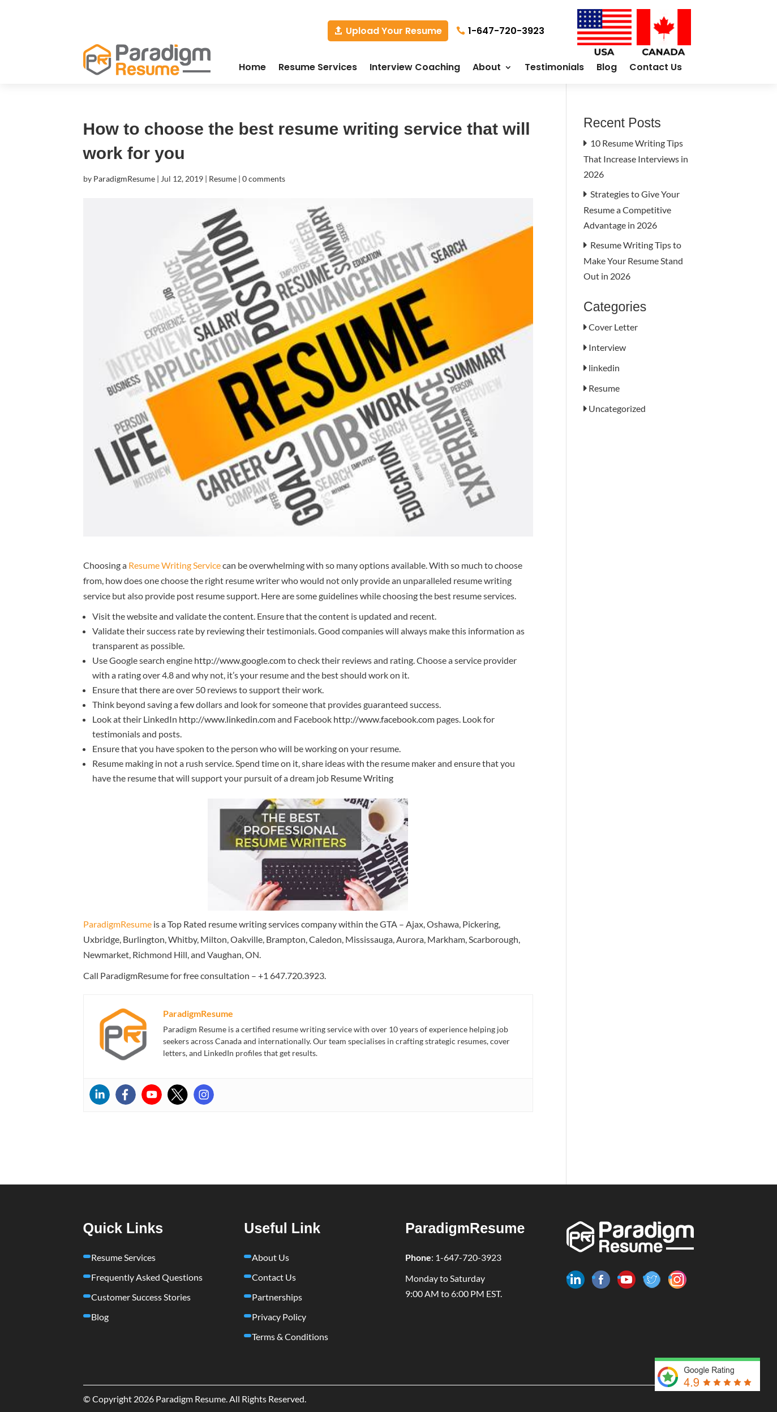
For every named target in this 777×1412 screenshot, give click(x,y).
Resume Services (317, 68)
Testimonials (554, 68)
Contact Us (655, 68)
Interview (607, 347)
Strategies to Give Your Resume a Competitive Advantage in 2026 (631, 209)
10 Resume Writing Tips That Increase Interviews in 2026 (635, 158)
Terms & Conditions (290, 1336)
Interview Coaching (415, 68)
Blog (606, 68)
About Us (270, 1257)
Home (252, 68)
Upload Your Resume (394, 30)
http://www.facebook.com (384, 719)
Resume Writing (361, 777)
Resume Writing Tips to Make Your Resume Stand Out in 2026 (633, 260)
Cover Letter (613, 326)
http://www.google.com (240, 660)
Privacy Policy (279, 1316)
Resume (223, 178)
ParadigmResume (124, 178)
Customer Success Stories (141, 1296)
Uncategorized (617, 408)
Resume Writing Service (174, 565)
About (487, 68)
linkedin (604, 367)
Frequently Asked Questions (147, 1277)
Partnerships (277, 1296)
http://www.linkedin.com (227, 719)
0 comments (263, 178)
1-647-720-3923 (506, 30)
